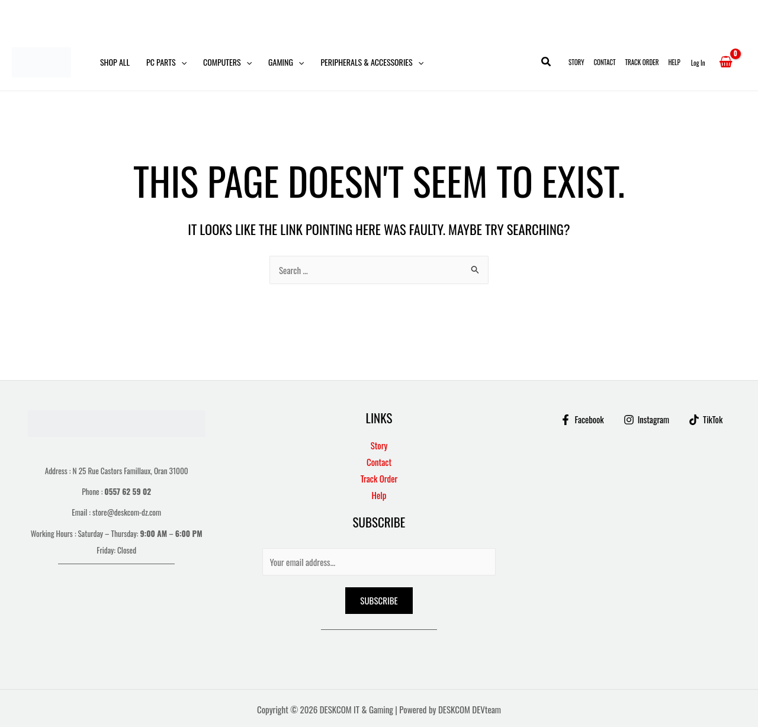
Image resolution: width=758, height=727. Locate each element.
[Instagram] (646, 419)
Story (576, 62)
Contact (604, 62)
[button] (181, 62)
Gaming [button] (286, 62)
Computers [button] (227, 62)
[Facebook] (581, 419)
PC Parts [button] (166, 62)
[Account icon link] (698, 62)
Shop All (115, 62)
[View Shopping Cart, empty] (725, 62)
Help (674, 62)
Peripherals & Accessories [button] (371, 62)
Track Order (642, 62)
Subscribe (378, 600)
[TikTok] (706, 419)
